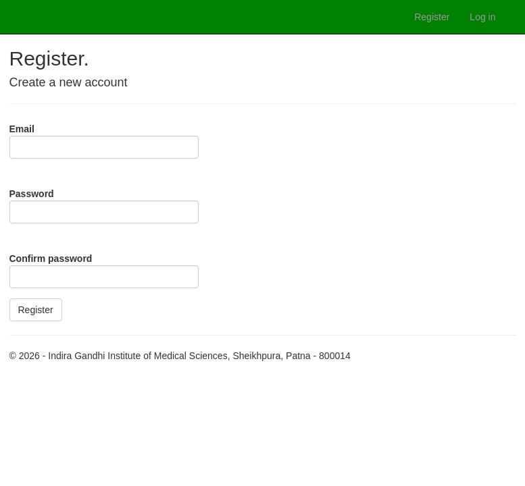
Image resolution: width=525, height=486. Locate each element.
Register (431, 16)
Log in (482, 16)
